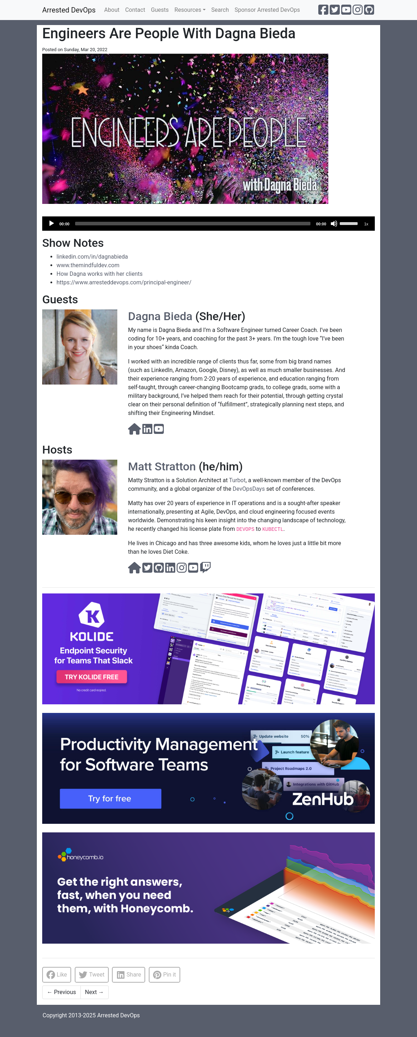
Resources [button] (188, 9)
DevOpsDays (249, 488)
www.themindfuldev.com (88, 265)
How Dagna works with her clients (100, 273)
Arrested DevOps (68, 10)
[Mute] (334, 223)
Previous (61, 992)
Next (94, 992)
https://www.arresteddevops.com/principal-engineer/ (124, 282)
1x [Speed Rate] (366, 224)
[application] (208, 223)
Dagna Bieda (160, 316)
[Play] (51, 223)
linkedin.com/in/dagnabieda (92, 256)
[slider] (192, 223)
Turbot (237, 480)
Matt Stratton (162, 466)
